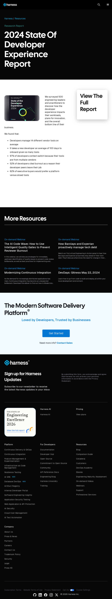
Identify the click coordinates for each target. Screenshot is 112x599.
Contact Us (9, 550)
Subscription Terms (12, 590)
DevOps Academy (84, 468)
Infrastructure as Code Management (15, 466)
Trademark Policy (12, 554)
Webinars (80, 486)
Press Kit (8, 568)
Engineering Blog (48, 477)
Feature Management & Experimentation (15, 460)
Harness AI (45, 414)
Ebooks (79, 472)
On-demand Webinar (14, 239)
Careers (8, 545)
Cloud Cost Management (15, 513)
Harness (8, 19)
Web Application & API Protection (19, 504)
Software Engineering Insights (18, 495)
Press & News (10, 536)
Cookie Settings (83, 590)
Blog (78, 450)
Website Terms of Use (32, 590)
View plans (81, 414)
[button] (99, 4)
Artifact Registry (12, 486)
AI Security (9, 508)
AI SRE (7, 477)
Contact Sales (64, 343)
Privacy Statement (53, 590)
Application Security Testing (17, 499)
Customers (81, 463)
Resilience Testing (12, 472)
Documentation (47, 450)
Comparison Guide (84, 454)
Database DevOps (12, 481)
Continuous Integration (15, 454)
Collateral (80, 459)
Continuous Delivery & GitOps (18, 450)
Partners (8, 541)
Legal (6, 563)
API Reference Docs (49, 472)
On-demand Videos (85, 481)
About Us (8, 532)
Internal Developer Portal (16, 490)
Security (8, 559)
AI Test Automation (13, 517)
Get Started (56, 333)
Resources (20, 19)
